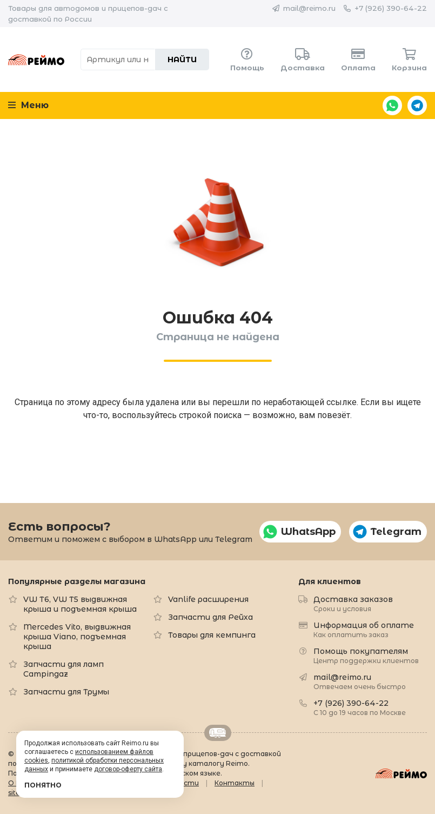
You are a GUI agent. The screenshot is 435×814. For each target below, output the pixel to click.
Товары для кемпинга (212, 635)
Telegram (417, 105)
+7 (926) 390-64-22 (390, 8)
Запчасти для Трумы (66, 692)
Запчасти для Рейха (210, 617)
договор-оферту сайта (128, 769)
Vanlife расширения (208, 599)
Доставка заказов (353, 603)
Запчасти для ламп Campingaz (63, 669)
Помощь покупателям (366, 655)
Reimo (36, 59)
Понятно (43, 785)
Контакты (235, 783)
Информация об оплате (363, 629)
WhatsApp (392, 105)
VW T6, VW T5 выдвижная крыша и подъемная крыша (80, 604)
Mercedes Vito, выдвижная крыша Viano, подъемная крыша (77, 636)
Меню (28, 105)
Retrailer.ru (217, 733)
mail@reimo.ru (309, 8)
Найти (182, 59)
